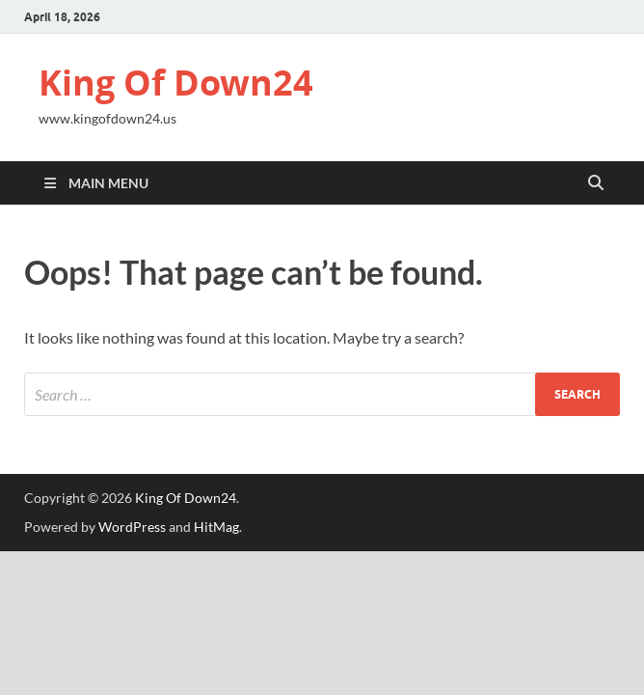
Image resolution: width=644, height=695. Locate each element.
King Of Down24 (176, 82)
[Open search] (595, 183)
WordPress (132, 526)
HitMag (216, 526)
